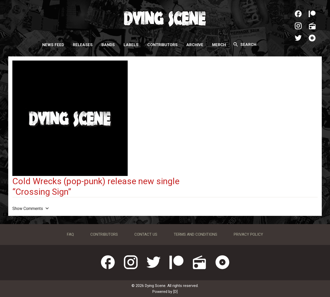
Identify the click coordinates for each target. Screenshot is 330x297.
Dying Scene (165, 18)
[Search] (235, 44)
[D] (175, 291)
